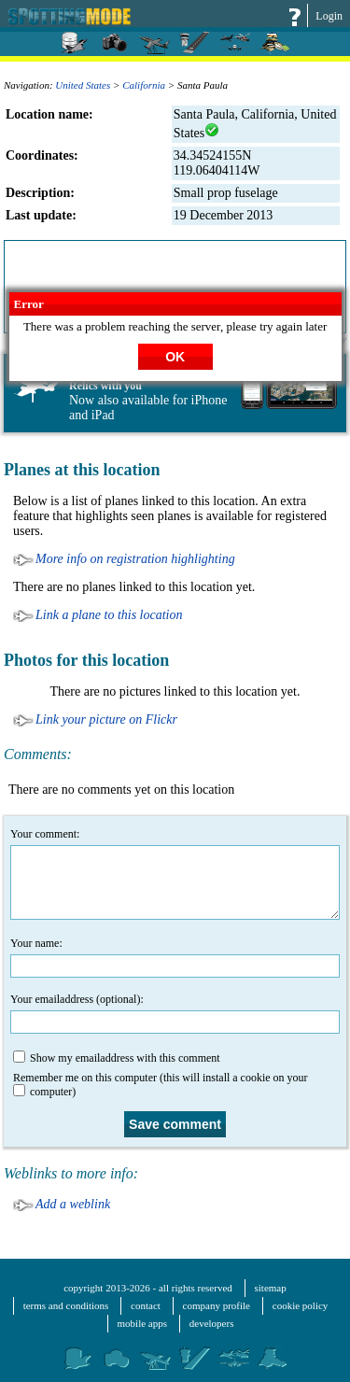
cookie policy (301, 1305)
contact (146, 1305)
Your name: (175, 957)
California (143, 85)
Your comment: (175, 873)
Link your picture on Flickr (106, 719)
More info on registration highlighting (135, 559)
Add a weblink (72, 1204)
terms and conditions (66, 1305)
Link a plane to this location (109, 615)
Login (329, 15)
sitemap (271, 1287)
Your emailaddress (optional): (175, 1013)
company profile (216, 1305)
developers (211, 1323)
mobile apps (142, 1323)
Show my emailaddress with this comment (116, 1058)
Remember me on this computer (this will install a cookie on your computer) (160, 1084)
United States (82, 85)
